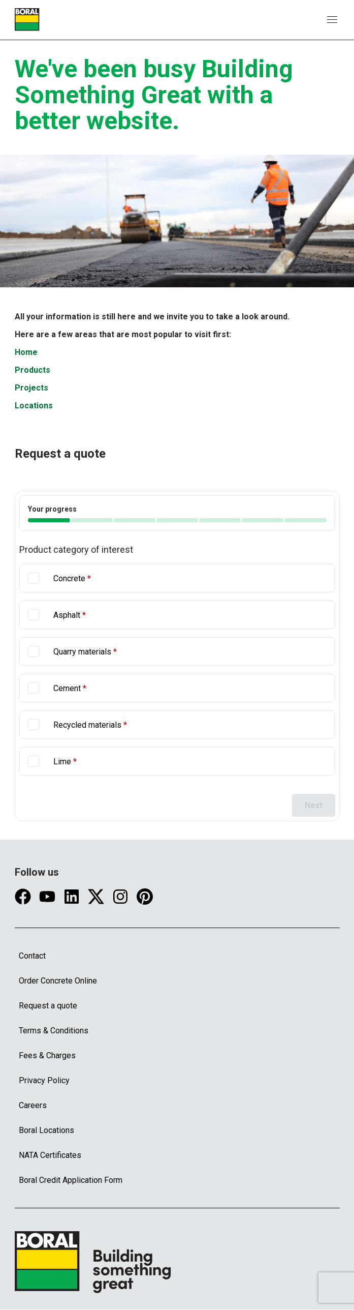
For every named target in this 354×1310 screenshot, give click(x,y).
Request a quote (48, 1005)
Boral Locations (46, 1130)
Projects (31, 388)
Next (314, 805)
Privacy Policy (44, 1080)
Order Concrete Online (58, 981)
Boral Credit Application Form (70, 1180)
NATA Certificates (50, 1155)
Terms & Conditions (53, 1030)
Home (26, 352)
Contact (32, 956)
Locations (34, 405)
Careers (33, 1105)
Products (32, 370)
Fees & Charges (47, 1055)
